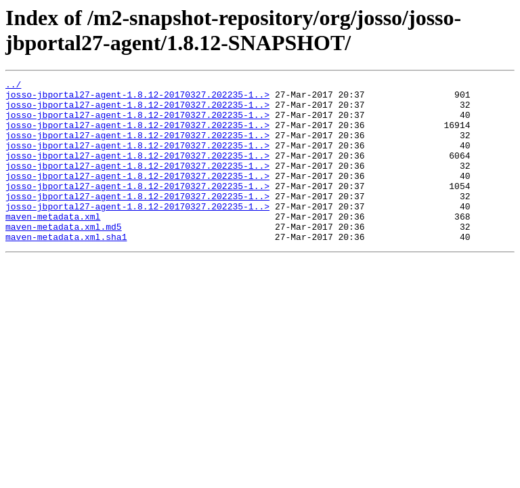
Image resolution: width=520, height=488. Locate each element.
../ (13, 86)
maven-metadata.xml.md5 (63, 257)
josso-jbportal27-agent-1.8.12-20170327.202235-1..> (137, 98)
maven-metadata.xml (52, 245)
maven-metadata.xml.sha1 (66, 269)
